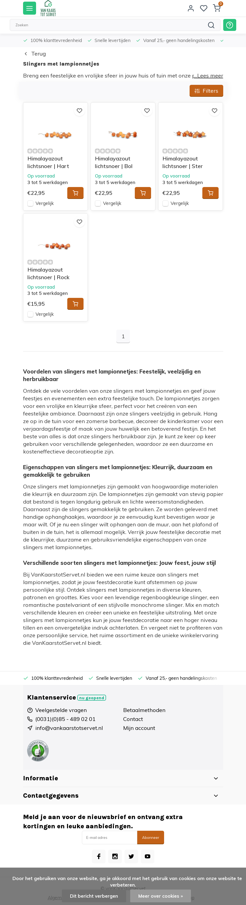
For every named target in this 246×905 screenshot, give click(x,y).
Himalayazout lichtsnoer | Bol (114, 162)
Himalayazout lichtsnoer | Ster (182, 162)
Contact (133, 719)
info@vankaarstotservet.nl (69, 727)
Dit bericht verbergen (94, 896)
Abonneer (150, 837)
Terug (34, 53)
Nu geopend (91, 697)
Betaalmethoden (144, 710)
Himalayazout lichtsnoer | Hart (48, 162)
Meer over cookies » (160, 896)
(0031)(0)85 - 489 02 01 (65, 719)
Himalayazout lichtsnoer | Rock (48, 273)
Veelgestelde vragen (61, 710)
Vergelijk (45, 203)
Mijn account (139, 727)
